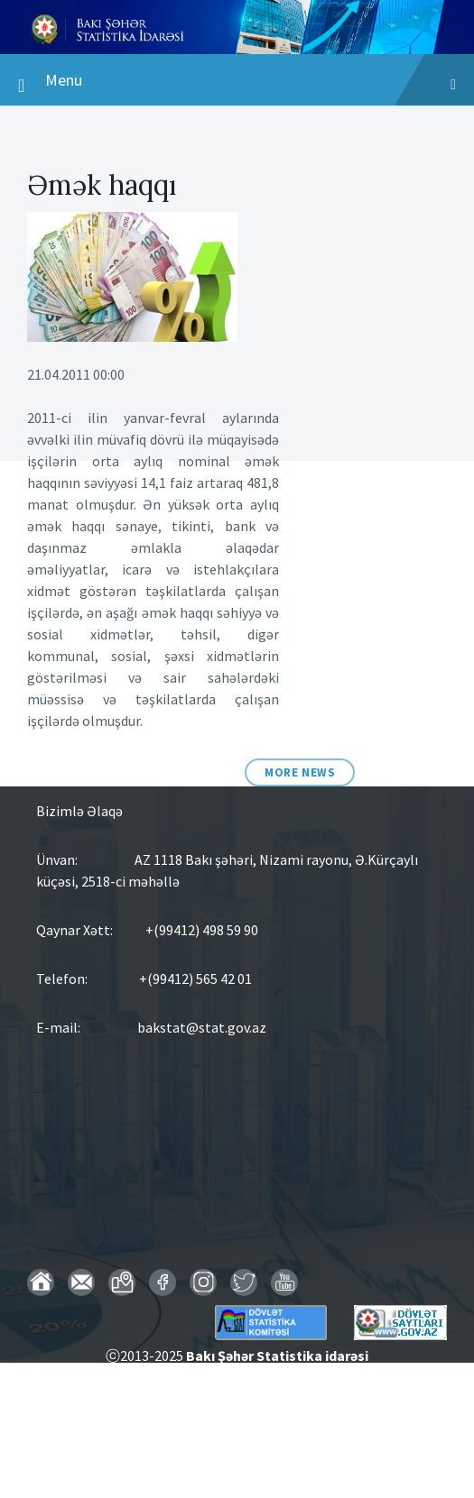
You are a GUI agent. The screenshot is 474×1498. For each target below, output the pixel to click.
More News (300, 772)
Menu (237, 84)
